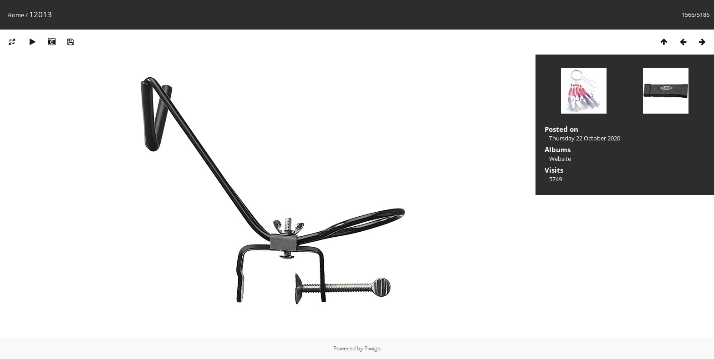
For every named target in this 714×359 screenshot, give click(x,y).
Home (15, 15)
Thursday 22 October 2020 (584, 138)
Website (560, 159)
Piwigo (372, 348)
